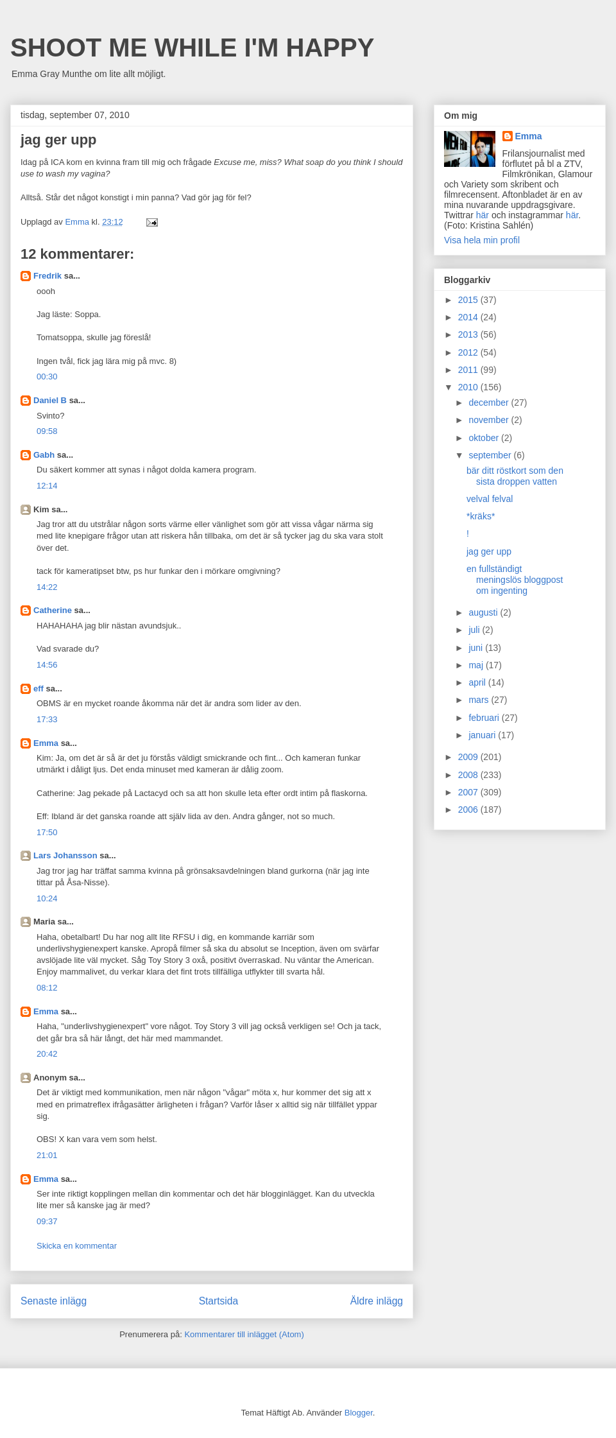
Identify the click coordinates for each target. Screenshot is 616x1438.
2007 (469, 792)
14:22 (47, 587)
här (482, 215)
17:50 (47, 832)
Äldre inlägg (376, 1300)
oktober (484, 438)
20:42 (47, 1054)
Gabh (44, 455)
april (478, 682)
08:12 (47, 987)
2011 (469, 370)
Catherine (52, 610)
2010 (469, 387)
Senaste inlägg (54, 1300)
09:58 (47, 431)
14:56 (47, 665)
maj (476, 665)
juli (475, 630)
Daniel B (50, 400)
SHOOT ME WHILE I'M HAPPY (192, 47)
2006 (469, 809)
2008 (469, 775)
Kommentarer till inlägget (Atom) (244, 1334)
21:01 (47, 1155)
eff (38, 688)
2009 (469, 757)
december (489, 402)
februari (484, 718)
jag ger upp (488, 551)
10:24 (47, 898)
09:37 (47, 1221)
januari (483, 735)
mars (479, 700)
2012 (469, 352)
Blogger (359, 1412)
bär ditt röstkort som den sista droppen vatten (514, 476)
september (490, 455)
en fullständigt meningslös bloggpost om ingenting (514, 580)
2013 (469, 334)
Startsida (219, 1300)
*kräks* (480, 516)
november (489, 420)
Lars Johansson (65, 855)
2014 (469, 317)
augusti (484, 612)
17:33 (47, 719)
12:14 (47, 485)
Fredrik (47, 276)
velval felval (489, 499)
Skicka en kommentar (77, 1246)
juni (476, 648)
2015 (469, 300)
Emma (45, 743)
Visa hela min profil (482, 240)
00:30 (47, 376)
